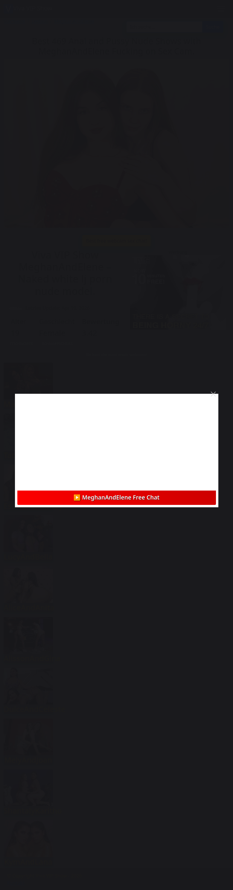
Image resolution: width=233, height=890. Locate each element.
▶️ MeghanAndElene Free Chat (117, 497)
